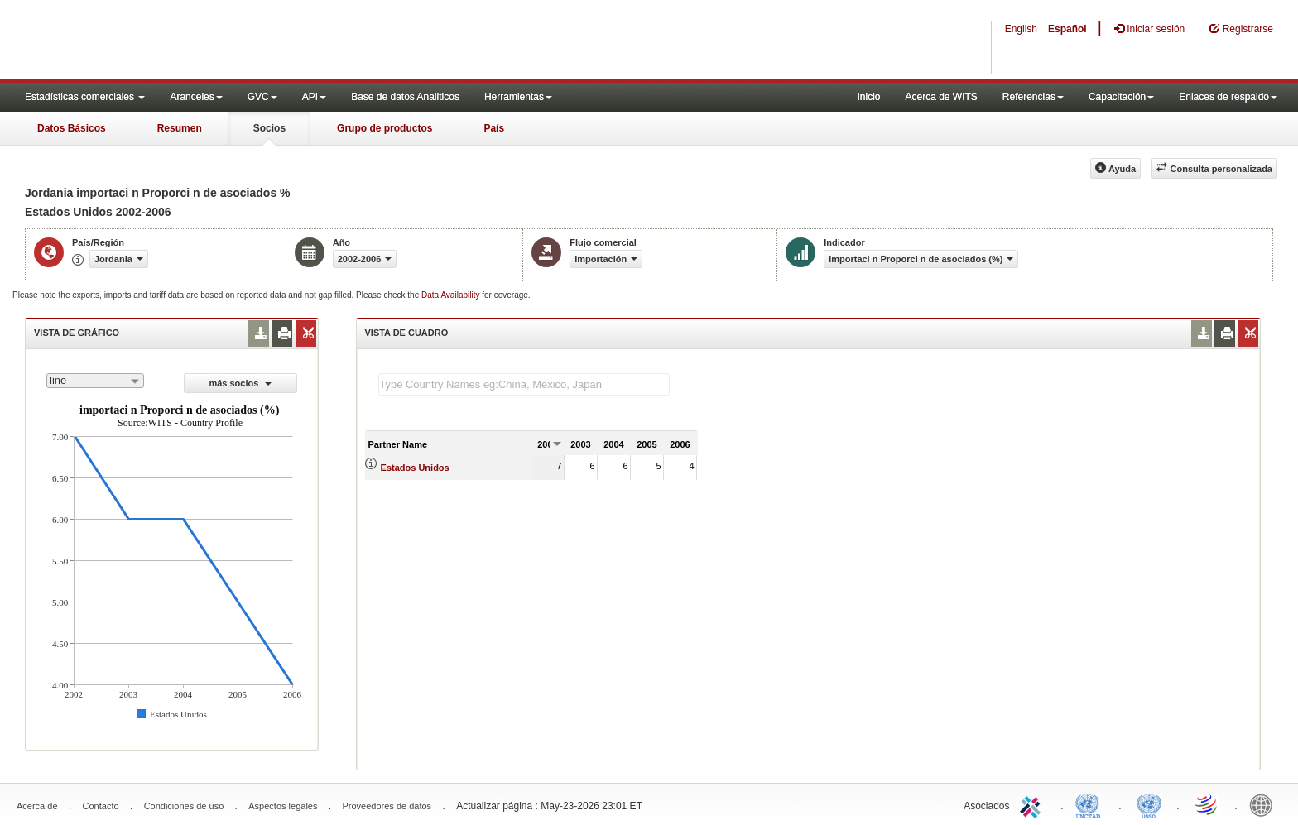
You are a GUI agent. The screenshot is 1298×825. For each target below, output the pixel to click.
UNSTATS (1149, 804)
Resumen (179, 128)
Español (1067, 29)
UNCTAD (1091, 804)
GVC (262, 97)
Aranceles (196, 97)
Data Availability (451, 295)
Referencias (1033, 97)
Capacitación (1121, 97)
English (1021, 29)
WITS (165, 41)
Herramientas (518, 97)
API (314, 97)
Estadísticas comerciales (85, 97)
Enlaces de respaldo (1228, 97)
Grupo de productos (384, 128)
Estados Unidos (415, 467)
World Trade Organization (1206, 804)
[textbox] (524, 384)
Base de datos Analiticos (405, 97)
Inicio (868, 97)
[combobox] (95, 380)
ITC (1033, 804)
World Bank (1264, 804)
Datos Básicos (71, 128)
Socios (269, 128)
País (493, 128)
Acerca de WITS (941, 97)
